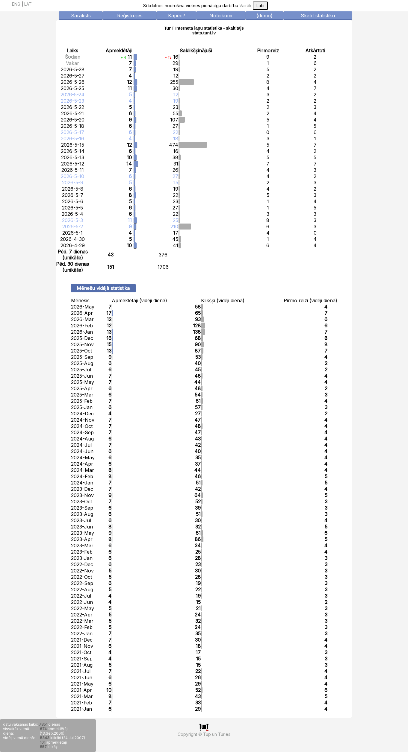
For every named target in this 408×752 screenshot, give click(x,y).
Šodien (72, 57)
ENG (16, 4)
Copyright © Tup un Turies (204, 734)
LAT (28, 4)
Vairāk (245, 5)
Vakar (72, 63)
